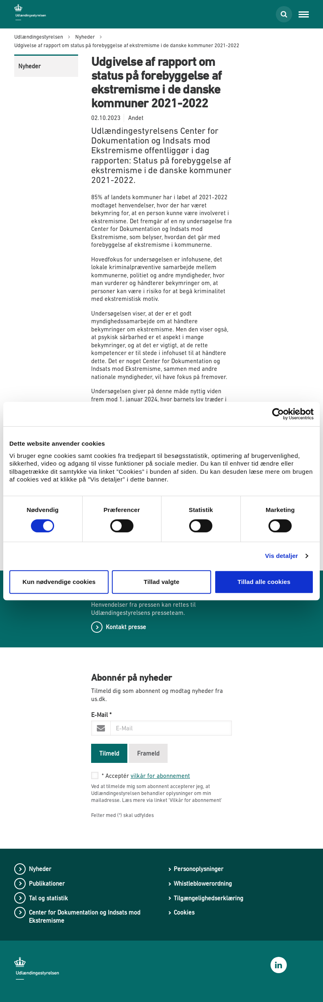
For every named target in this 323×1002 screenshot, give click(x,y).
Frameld (148, 753)
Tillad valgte (161, 581)
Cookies (184, 912)
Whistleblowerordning (203, 883)
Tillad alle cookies (264, 581)
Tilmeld (109, 753)
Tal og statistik (48, 898)
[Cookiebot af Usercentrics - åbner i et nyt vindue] (278, 414)
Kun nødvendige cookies (59, 581)
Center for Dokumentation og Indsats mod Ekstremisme (84, 916)
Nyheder (29, 66)
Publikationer (47, 883)
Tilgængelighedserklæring (208, 898)
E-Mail (101, 714)
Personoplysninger (198, 868)
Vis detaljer (281, 555)
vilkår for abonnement (160, 775)
